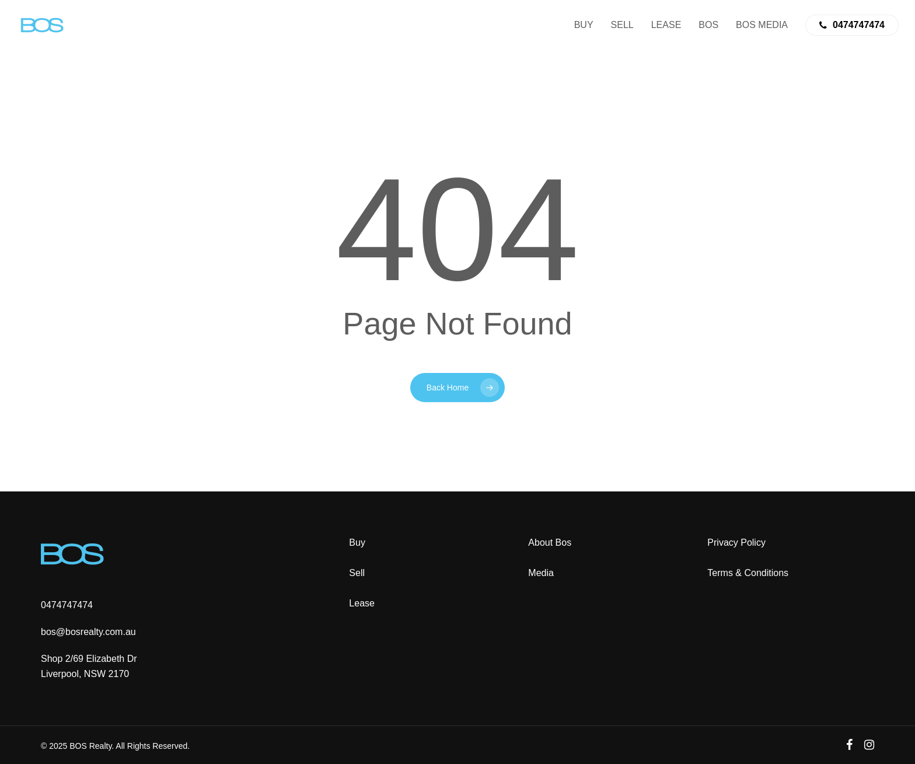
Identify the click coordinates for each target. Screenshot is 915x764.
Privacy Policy (736, 542)
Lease (362, 603)
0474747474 (67, 605)
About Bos (549, 542)
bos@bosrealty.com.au (88, 632)
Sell (357, 573)
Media (541, 573)
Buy (357, 542)
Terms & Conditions (747, 573)
